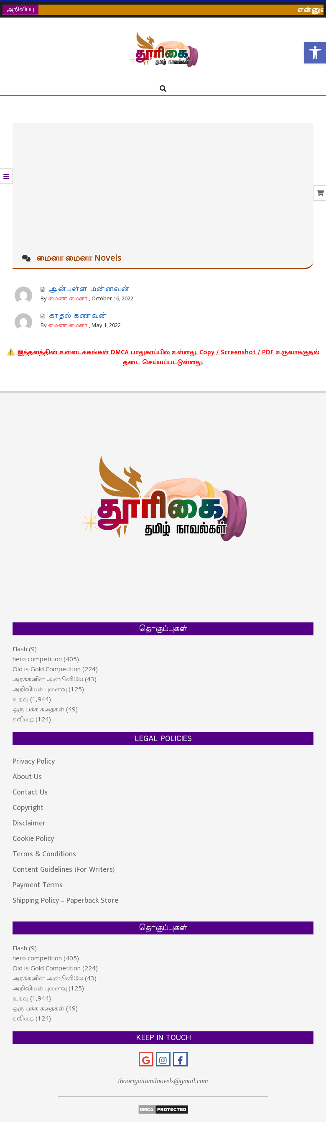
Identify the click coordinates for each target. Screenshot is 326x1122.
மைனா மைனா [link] (68, 299)
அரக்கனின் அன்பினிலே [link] (48, 679)
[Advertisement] (163, 185)
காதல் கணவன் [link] (77, 316)
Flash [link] (20, 649)
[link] (315, 52)
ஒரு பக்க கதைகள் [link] (38, 709)
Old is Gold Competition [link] (47, 669)
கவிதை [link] (23, 719)
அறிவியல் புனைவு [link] (40, 689)
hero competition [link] (37, 659)
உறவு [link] (20, 699)
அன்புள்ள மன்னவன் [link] (89, 289)
